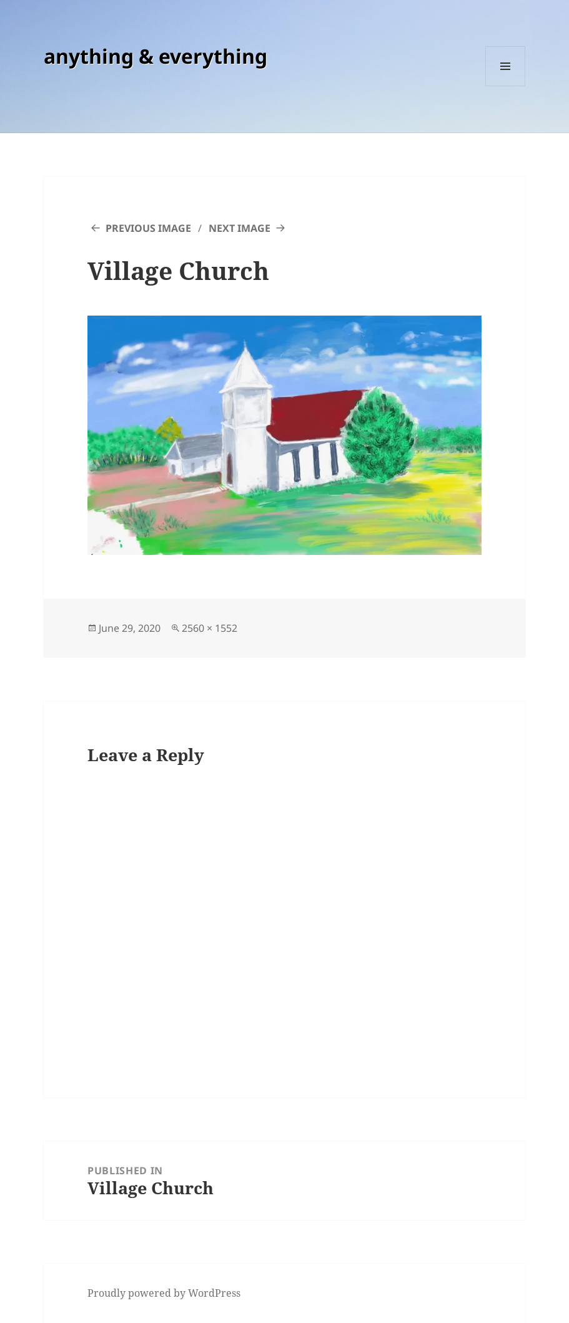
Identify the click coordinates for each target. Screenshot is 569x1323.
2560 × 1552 (209, 628)
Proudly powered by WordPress (163, 1293)
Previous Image (148, 228)
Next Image (239, 228)
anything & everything (155, 55)
